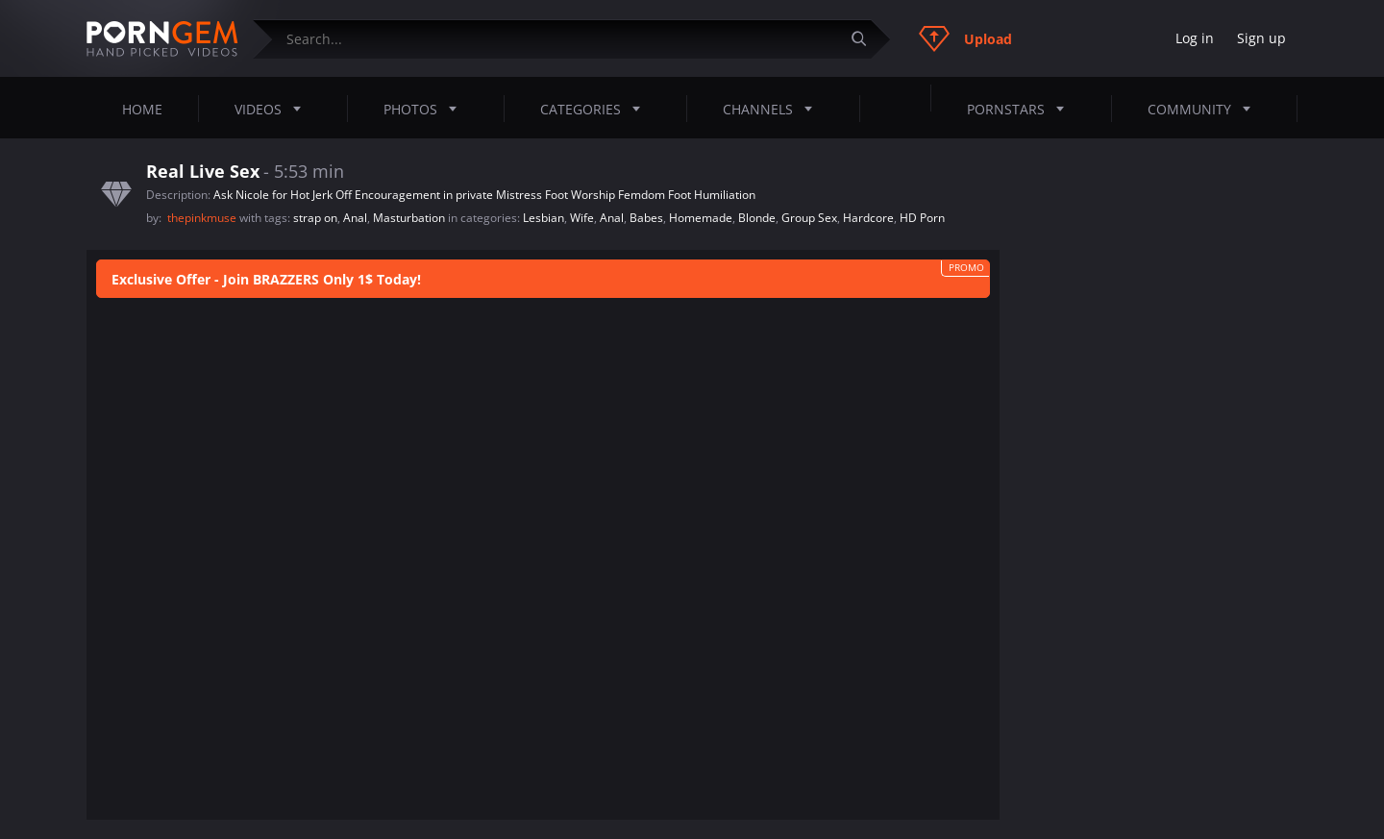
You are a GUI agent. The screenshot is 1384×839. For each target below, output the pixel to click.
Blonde (757, 218)
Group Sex (809, 218)
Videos (273, 108)
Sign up (1261, 38)
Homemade (700, 218)
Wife (582, 218)
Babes (646, 218)
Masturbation (409, 218)
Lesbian (543, 218)
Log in (1194, 38)
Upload (965, 38)
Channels (773, 108)
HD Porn (922, 218)
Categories (596, 108)
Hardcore (868, 218)
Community (1205, 108)
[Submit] (866, 39)
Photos (425, 108)
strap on (315, 218)
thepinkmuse (203, 218)
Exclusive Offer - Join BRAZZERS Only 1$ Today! (266, 279)
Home (142, 109)
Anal (355, 218)
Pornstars (1021, 108)
